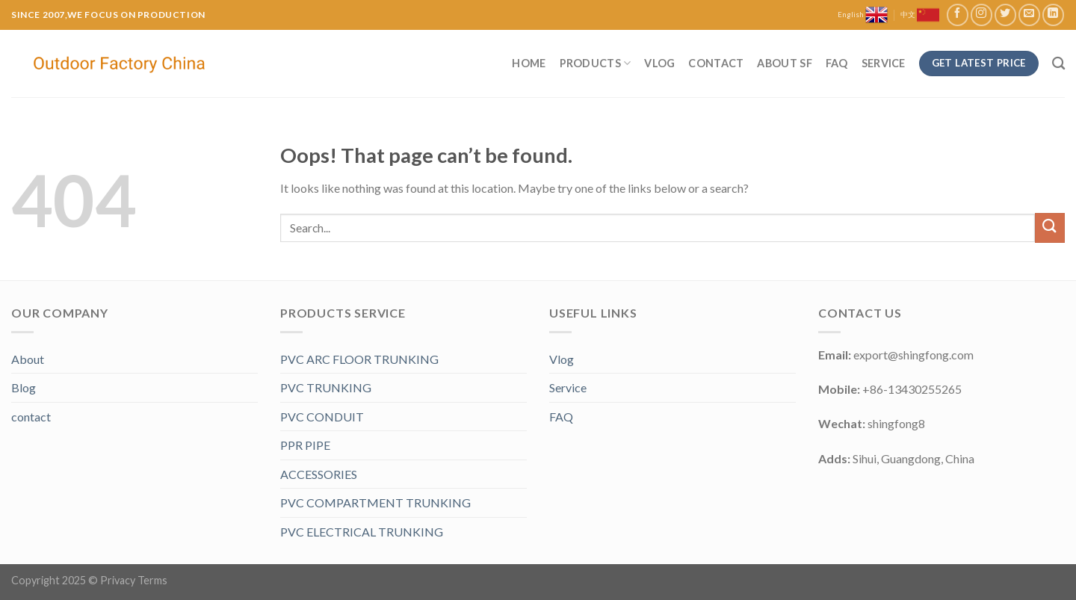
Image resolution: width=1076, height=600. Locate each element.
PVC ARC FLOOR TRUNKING (359, 359)
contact (31, 416)
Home (528, 63)
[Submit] (1050, 227)
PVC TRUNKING (325, 387)
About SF (784, 63)
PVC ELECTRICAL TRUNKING (361, 532)
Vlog (659, 63)
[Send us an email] (1029, 14)
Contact (715, 63)
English (863, 15)
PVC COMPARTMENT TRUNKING (375, 502)
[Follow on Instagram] (981, 14)
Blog (23, 387)
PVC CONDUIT (322, 416)
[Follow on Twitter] (1005, 14)
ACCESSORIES (318, 474)
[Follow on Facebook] (957, 14)
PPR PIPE (305, 445)
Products (595, 63)
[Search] (1058, 64)
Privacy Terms (133, 580)
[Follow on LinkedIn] (1053, 14)
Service (884, 63)
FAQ (837, 63)
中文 (919, 15)
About (27, 359)
